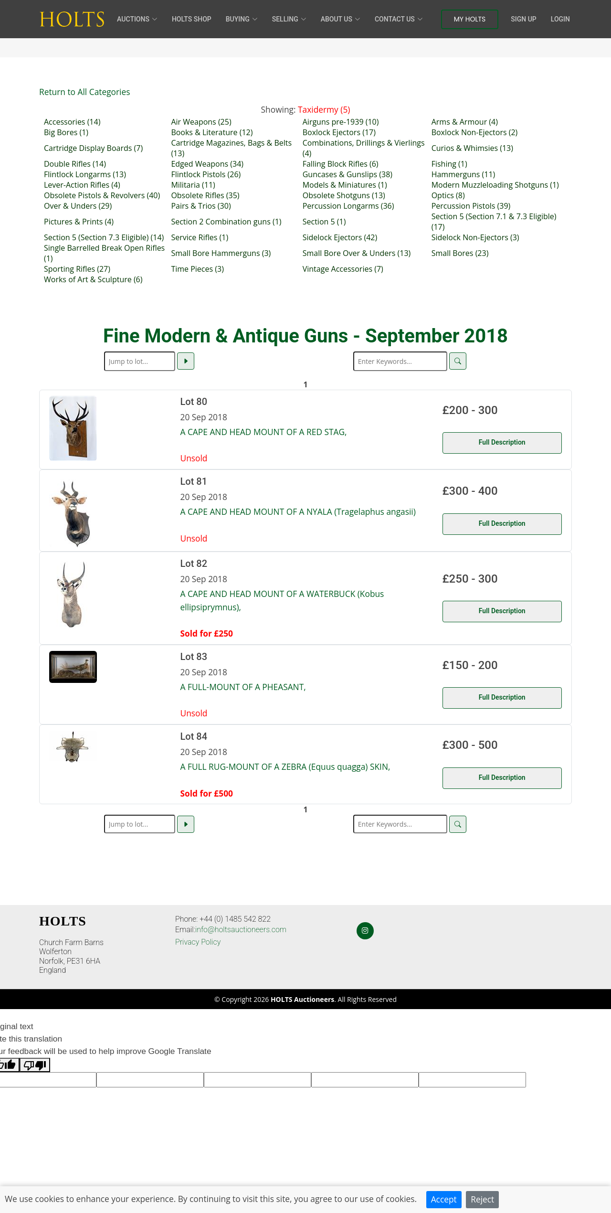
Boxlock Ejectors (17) (339, 132)
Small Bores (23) (460, 253)
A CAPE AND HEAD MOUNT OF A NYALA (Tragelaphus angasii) (298, 511)
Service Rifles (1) (199, 237)
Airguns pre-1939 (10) (341, 122)
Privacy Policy (198, 942)
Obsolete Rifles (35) (205, 195)
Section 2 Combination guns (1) (226, 221)
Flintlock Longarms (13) (85, 174)
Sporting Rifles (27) (77, 269)
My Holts (470, 19)
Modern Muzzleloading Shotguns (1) (495, 185)
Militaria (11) (193, 185)
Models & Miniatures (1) (345, 185)
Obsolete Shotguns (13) (344, 195)
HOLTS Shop (191, 19)
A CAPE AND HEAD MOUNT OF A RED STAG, (263, 431)
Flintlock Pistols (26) (206, 174)
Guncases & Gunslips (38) (347, 174)
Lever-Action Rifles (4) (82, 185)
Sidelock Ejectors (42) (340, 237)
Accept (444, 1199)
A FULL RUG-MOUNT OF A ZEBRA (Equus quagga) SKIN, (285, 766)
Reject (482, 1199)
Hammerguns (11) (463, 174)
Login (560, 19)
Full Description (502, 442)
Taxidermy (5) (324, 109)
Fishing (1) (449, 164)
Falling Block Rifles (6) (341, 164)
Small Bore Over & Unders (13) (357, 253)
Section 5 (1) (324, 221)
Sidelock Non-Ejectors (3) (475, 237)
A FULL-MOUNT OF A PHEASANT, (243, 686)
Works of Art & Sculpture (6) (93, 279)
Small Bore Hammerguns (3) (221, 253)
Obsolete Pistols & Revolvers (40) (102, 195)
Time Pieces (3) (197, 269)
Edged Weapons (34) (207, 164)
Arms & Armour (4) (465, 122)
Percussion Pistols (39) (471, 206)
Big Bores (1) (66, 132)
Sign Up (523, 19)
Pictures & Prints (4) (79, 221)
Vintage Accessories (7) (343, 269)
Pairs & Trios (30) (201, 206)
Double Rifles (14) (75, 164)
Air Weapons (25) (201, 122)
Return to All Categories (84, 91)
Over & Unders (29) (78, 206)
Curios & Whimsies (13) (472, 148)
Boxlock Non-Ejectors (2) (475, 132)
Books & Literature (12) (212, 132)
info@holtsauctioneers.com (240, 929)
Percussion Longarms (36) (348, 206)
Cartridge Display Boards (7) (93, 148)
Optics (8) (448, 195)
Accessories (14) (72, 122)
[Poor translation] (35, 1065)
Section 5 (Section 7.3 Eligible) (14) (104, 237)
